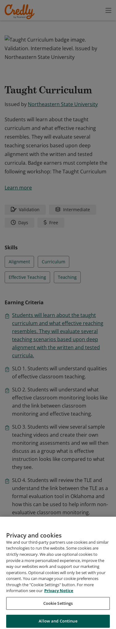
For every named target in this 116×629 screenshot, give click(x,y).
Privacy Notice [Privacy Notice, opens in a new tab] (58, 617)
